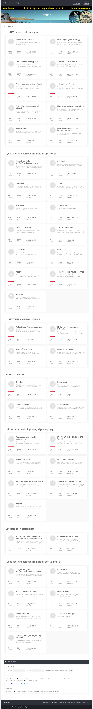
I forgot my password (51, 670)
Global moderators (26, 684)
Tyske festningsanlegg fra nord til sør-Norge (30, 153)
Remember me (63, 670)
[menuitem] (16, 3)
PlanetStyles (25, 707)
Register (13, 667)
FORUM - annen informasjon (21, 32)
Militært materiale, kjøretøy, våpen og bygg (29, 429)
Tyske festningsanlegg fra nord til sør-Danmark (32, 561)
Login (7, 667)
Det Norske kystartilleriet (19, 528)
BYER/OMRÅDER (15, 374)
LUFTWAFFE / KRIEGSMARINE (22, 319)
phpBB (12, 707)
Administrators (15, 684)
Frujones (56, 691)
